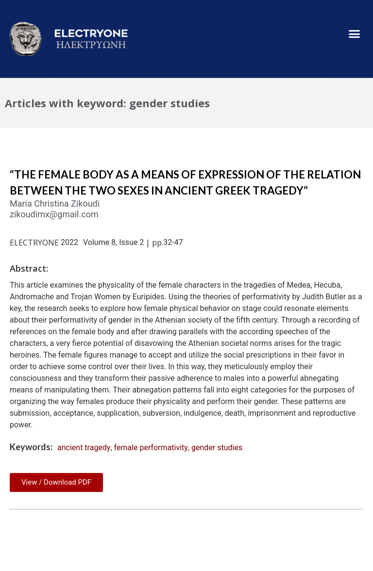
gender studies (216, 447)
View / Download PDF (56, 482)
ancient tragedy (83, 447)
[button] (354, 34)
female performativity (151, 447)
